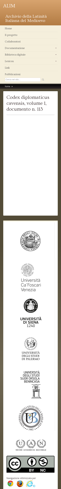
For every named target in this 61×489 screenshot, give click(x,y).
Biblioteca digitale (31, 55)
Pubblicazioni (12, 74)
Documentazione (31, 49)
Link (7, 67)
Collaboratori (12, 41)
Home (8, 28)
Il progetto (11, 35)
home (7, 86)
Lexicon (31, 62)
